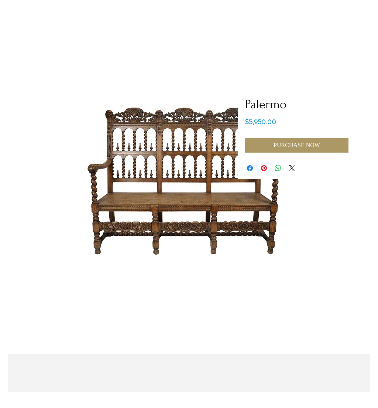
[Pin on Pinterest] (264, 168)
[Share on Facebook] (249, 168)
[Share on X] (292, 168)
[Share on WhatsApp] (278, 168)
